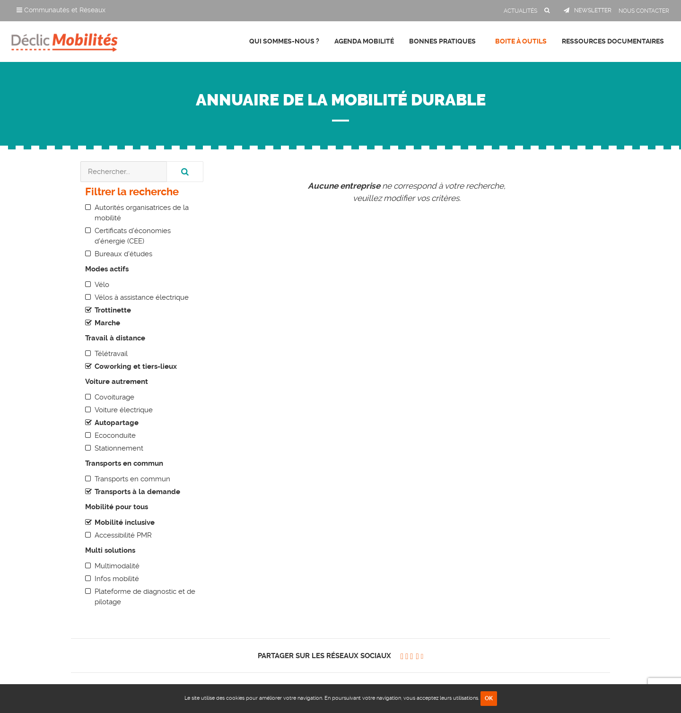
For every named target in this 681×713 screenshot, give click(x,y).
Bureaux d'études (123, 254)
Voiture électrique (124, 410)
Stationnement (119, 448)
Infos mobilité (117, 578)
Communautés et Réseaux (61, 10)
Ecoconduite (115, 435)
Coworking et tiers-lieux (136, 366)
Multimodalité (117, 566)
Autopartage (117, 422)
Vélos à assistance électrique (142, 297)
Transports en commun (132, 479)
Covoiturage (114, 397)
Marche (107, 323)
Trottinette (113, 310)
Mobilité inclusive (125, 522)
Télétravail (111, 353)
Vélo (102, 284)
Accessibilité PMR (123, 535)
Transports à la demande (137, 491)
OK (489, 698)
